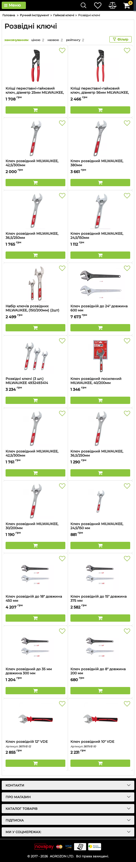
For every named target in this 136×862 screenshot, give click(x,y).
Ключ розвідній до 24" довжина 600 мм (100, 310)
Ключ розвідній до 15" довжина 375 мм (100, 600)
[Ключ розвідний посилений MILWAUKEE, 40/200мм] (100, 356)
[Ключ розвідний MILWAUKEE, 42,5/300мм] (35, 138)
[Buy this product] (35, 110)
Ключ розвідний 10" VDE (100, 744)
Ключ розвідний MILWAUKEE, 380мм (100, 165)
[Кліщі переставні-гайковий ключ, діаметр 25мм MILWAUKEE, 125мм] (35, 66)
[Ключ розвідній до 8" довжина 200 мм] (100, 646)
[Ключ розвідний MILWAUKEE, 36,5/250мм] (35, 211)
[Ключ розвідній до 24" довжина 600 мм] (100, 283)
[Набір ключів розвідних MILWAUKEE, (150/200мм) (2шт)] (35, 283)
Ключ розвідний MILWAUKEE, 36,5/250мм (35, 238)
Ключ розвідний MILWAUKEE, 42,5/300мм (35, 165)
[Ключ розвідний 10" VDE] (100, 719)
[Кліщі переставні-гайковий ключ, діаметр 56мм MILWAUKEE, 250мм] (100, 66)
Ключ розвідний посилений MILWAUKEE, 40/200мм (100, 383)
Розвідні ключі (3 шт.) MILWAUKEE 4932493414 (35, 383)
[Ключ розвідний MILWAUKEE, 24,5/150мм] (100, 211)
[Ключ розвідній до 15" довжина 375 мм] (100, 574)
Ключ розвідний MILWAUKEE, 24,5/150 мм (100, 528)
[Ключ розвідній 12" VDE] (35, 719)
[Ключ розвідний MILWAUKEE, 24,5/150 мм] (100, 501)
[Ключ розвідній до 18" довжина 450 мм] (35, 574)
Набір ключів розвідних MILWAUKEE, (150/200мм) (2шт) (35, 310)
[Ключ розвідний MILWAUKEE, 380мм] (100, 138)
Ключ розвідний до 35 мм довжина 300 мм (35, 673)
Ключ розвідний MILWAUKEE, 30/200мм (35, 528)
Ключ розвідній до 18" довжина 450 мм (35, 600)
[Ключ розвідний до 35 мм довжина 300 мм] (35, 646)
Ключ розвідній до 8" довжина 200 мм (100, 673)
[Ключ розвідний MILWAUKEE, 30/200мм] (35, 501)
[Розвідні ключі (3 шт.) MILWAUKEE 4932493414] (35, 356)
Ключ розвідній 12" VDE (35, 744)
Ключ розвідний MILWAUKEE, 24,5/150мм (100, 238)
